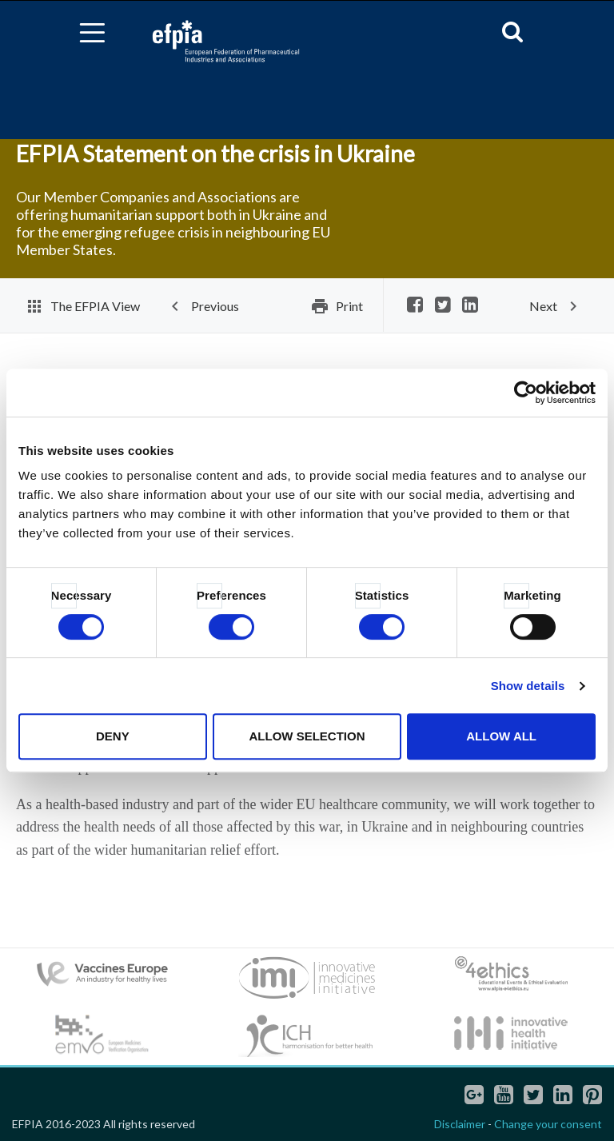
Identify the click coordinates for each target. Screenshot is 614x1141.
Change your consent (548, 1124)
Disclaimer (459, 1124)
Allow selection (307, 736)
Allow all (501, 736)
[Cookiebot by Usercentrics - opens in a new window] (526, 393)
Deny (113, 736)
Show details (528, 685)
